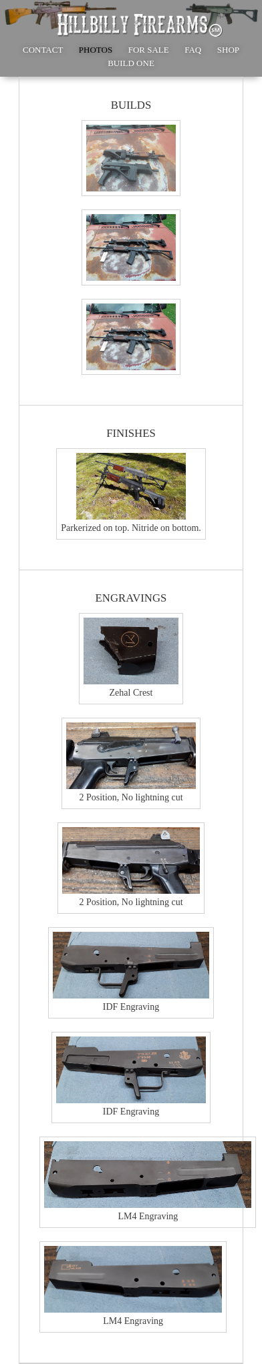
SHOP (228, 50)
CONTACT (43, 50)
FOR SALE (148, 50)
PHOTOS (95, 50)
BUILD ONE (131, 63)
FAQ (192, 50)
